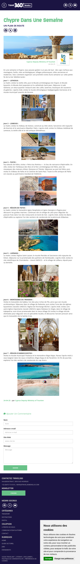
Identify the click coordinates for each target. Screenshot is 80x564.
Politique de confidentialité (12, 559)
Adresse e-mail (10, 428)
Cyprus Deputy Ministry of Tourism (29, 400)
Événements (6, 550)
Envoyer (15, 468)
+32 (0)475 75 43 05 (8, 485)
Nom (6, 420)
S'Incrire (14, 493)
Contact (5, 533)
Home (4, 540)
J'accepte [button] (48, 559)
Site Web (7, 437)
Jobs (3, 547)
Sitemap (19, 557)
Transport (6, 514)
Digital (4, 520)
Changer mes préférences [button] (64, 559)
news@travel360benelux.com (27, 485)
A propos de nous (8, 527)
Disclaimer (28, 557)
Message (7, 446)
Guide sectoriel (8, 544)
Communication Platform (12, 530)
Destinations (7, 517)
